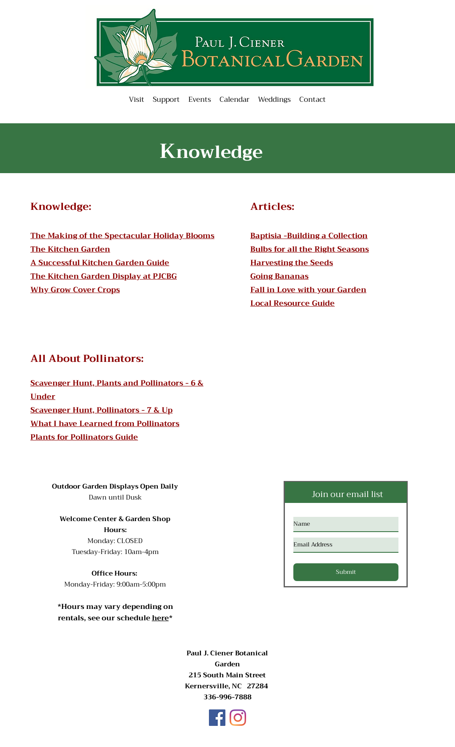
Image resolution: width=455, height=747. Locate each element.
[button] (199, 99)
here (160, 618)
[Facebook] (217, 717)
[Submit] (345, 572)
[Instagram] (238, 717)
